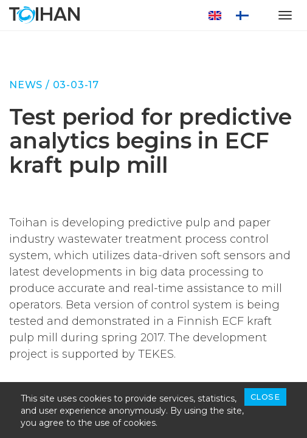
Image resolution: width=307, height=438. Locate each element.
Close (265, 396)
